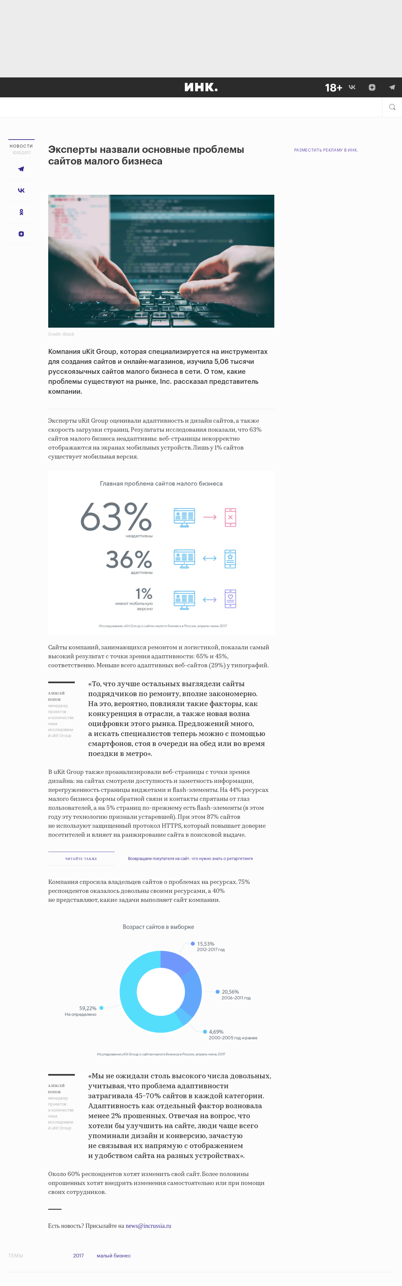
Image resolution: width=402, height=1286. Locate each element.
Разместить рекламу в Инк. (326, 150)
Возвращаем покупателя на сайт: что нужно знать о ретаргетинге (190, 859)
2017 (78, 1255)
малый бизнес (115, 1255)
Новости (21, 146)
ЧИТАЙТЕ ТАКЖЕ (81, 859)
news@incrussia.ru (148, 1226)
